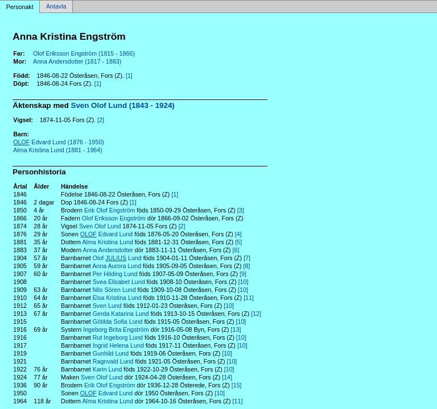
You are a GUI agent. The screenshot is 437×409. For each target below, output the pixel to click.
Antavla (56, 6)
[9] (243, 273)
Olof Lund (117, 257)
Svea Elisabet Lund (119, 281)
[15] (237, 385)
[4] (238, 234)
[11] (249, 297)
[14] (227, 377)
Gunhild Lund (111, 353)
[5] (238, 242)
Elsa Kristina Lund (117, 297)
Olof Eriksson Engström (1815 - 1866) (84, 53)
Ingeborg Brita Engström (116, 329)
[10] (243, 281)
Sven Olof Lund (100, 226)
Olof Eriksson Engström (114, 218)
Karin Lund (107, 369)
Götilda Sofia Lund (118, 321)
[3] (240, 210)
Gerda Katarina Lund (121, 313)
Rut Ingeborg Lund (118, 337)
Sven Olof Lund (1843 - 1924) (123, 105)
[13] (236, 329)
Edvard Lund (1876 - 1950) (58, 142)
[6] (236, 250)
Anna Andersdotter (108, 250)
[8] (247, 265)
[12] (256, 313)
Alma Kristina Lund (107, 242)
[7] (247, 257)
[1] (129, 75)
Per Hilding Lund (115, 273)
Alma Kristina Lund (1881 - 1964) (57, 150)
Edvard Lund (106, 234)
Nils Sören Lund (114, 289)
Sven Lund (107, 305)
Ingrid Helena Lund (118, 345)
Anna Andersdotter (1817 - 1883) (77, 61)
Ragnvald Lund (113, 361)
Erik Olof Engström (109, 210)
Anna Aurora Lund (116, 265)
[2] (100, 119)
